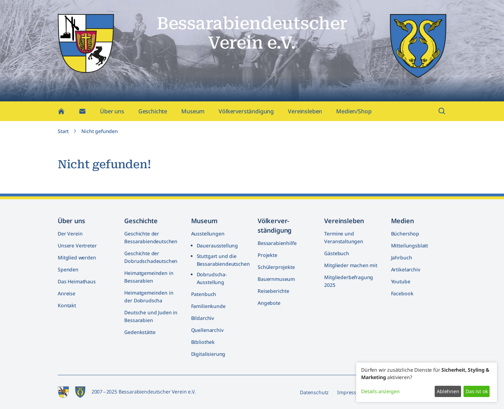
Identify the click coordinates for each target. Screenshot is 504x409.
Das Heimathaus (77, 281)
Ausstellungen (208, 233)
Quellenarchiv (207, 330)
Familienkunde (208, 306)
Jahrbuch (401, 257)
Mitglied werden (77, 257)
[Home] (61, 111)
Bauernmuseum (276, 279)
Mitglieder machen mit (350, 265)
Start (63, 131)
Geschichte (152, 111)
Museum (192, 111)
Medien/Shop (353, 111)
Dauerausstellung (217, 245)
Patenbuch (203, 294)
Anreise (66, 293)
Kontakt (67, 305)
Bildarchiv (202, 318)
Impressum (350, 392)
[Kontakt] (82, 111)
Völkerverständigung (246, 111)
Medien (402, 220)
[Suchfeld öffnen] (442, 111)
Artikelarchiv (405, 269)
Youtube (400, 281)
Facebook (402, 293)
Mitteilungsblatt (409, 245)
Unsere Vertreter (77, 245)
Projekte (267, 255)
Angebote (269, 303)
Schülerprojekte (276, 267)
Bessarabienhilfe (277, 243)
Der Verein (70, 233)
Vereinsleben (305, 111)
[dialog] (426, 382)
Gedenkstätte (139, 332)
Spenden (68, 269)
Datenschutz (314, 392)
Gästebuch (336, 253)
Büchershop (405, 233)
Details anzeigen (380, 391)
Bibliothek (203, 342)
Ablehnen (448, 391)
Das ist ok (476, 391)
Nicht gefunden (99, 131)
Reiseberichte (273, 291)
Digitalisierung (208, 354)
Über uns (112, 111)
